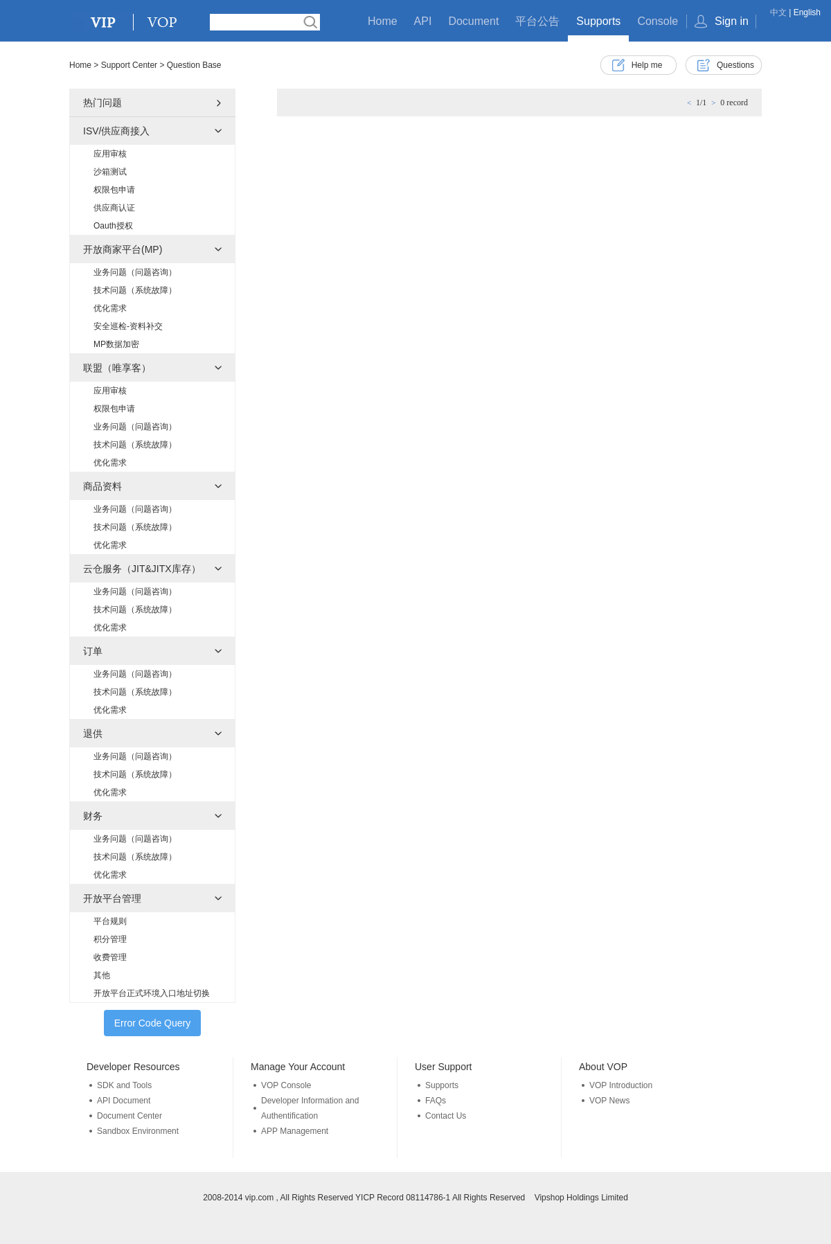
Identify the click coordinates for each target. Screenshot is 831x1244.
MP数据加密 (116, 344)
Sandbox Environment (138, 1131)
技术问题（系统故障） (135, 290)
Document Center (129, 1116)
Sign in (732, 21)
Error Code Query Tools (152, 1027)
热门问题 (102, 102)
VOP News (609, 1100)
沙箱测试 (110, 172)
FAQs (435, 1100)
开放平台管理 (112, 898)
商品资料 (102, 486)
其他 (101, 975)
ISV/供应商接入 (116, 130)
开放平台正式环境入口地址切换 (151, 993)
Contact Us (445, 1116)
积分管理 (110, 939)
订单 (92, 651)
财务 (92, 815)
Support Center (129, 65)
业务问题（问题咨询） (135, 272)
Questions (735, 65)
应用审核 (110, 154)
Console (657, 21)
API (423, 21)
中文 (778, 12)
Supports (598, 21)
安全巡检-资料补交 (128, 326)
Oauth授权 (113, 226)
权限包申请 (114, 190)
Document (473, 21)
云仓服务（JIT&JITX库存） (142, 568)
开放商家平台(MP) (122, 249)
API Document (123, 1100)
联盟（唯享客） (117, 367)
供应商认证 (114, 208)
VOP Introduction (620, 1085)
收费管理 (110, 957)
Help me (647, 65)
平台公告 (537, 21)
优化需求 (110, 308)
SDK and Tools (124, 1085)
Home (382, 21)
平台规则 (110, 921)
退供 (92, 733)
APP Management (294, 1131)
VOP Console (286, 1085)
